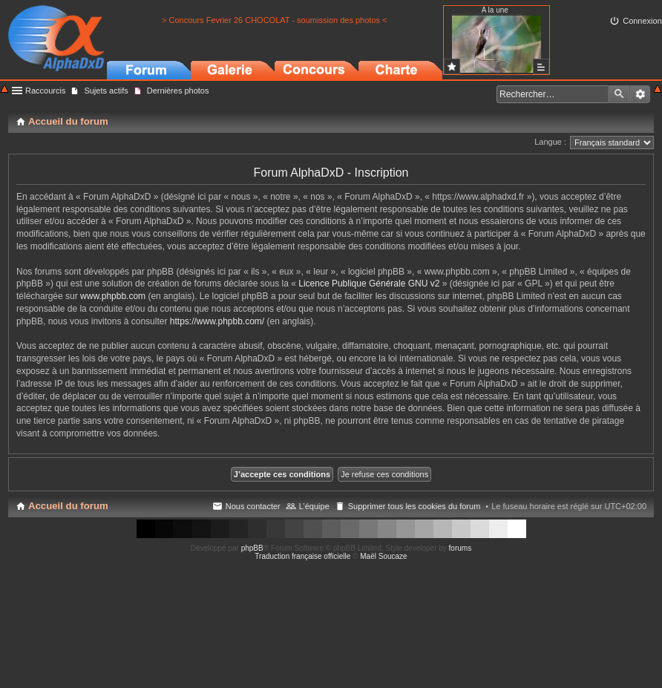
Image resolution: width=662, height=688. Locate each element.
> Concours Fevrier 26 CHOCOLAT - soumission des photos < (274, 20)
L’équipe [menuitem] (314, 506)
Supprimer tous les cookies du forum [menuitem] (414, 506)
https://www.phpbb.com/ (217, 321)
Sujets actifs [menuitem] (106, 90)
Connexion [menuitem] (642, 20)
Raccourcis (45, 90)
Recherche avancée (640, 94)
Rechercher (619, 94)
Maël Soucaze (383, 556)
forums (460, 548)
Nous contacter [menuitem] (253, 506)
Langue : (550, 141)
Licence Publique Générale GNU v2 (368, 283)
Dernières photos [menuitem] (178, 90)
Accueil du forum (68, 505)
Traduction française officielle (302, 556)
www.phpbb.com (112, 296)
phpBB (252, 548)
